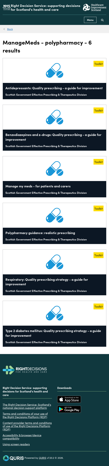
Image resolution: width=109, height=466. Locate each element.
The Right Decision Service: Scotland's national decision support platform (27, 406)
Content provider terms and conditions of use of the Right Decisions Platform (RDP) (27, 426)
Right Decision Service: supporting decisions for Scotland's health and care (45, 7)
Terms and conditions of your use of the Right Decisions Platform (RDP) (25, 415)
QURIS (42, 457)
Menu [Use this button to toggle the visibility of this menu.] (90, 20)
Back (10, 29)
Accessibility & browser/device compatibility (22, 436)
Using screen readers (16, 444)
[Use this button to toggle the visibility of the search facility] (102, 20)
